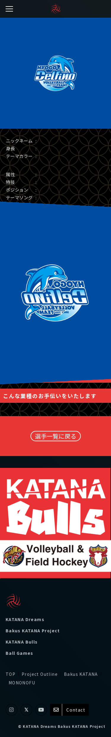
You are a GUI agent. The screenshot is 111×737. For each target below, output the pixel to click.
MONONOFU (22, 683)
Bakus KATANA (81, 674)
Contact (69, 710)
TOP (10, 674)
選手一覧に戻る (55, 436)
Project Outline (40, 674)
